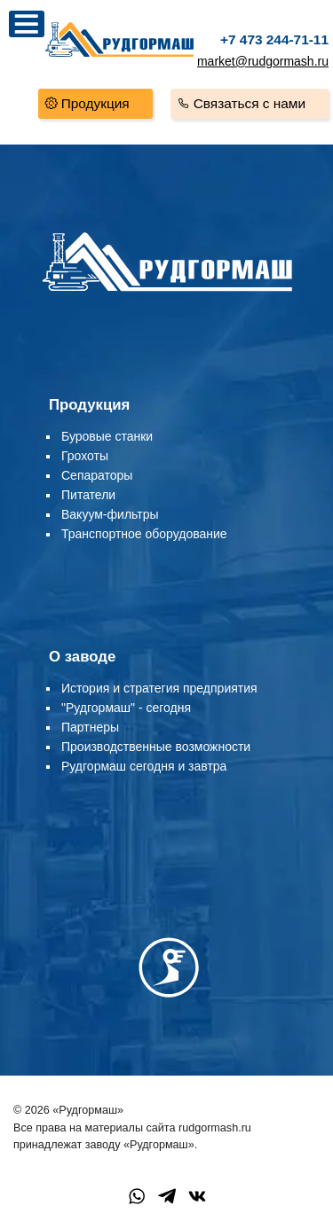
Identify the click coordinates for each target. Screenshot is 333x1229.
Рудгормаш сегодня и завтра (143, 766)
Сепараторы (96, 475)
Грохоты (84, 456)
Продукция (95, 103)
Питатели (88, 495)
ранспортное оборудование (147, 534)
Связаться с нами (249, 103)
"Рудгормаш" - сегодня (126, 708)
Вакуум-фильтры (110, 514)
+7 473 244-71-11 (274, 39)
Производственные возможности (155, 747)
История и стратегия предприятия (159, 688)
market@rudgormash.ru (263, 61)
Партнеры (90, 727)
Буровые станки (107, 436)
